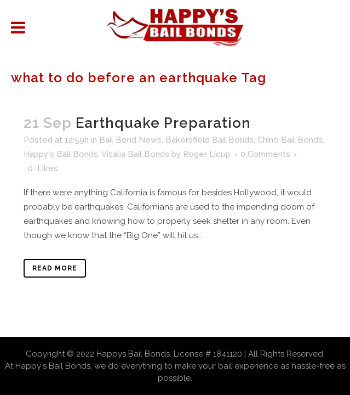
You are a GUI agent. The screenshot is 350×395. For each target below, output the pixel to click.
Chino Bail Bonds (290, 140)
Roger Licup (207, 154)
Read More (54, 268)
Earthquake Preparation (163, 123)
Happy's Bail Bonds (61, 154)
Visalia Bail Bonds (135, 154)
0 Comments (265, 154)
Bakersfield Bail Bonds (209, 140)
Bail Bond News (130, 140)
